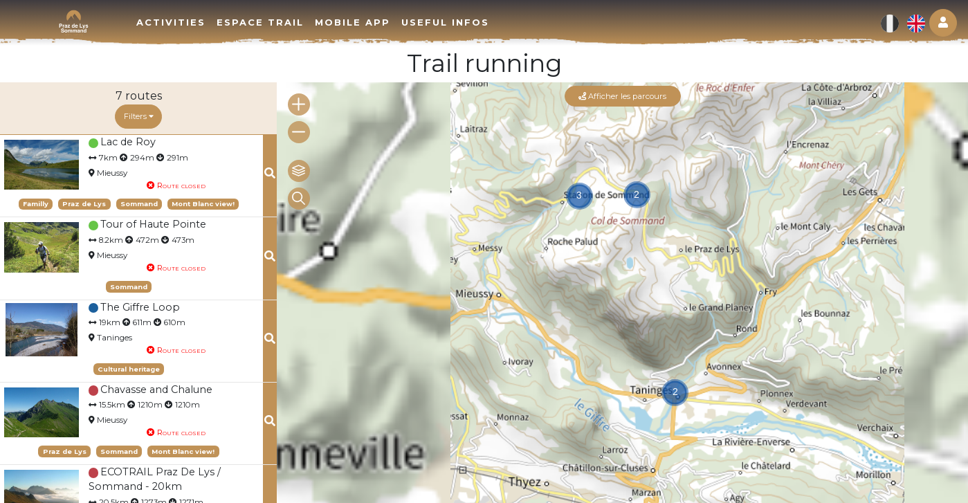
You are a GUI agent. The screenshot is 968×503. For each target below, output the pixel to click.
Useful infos (445, 22)
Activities (171, 22)
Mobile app (352, 22)
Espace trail (260, 22)
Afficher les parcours (622, 96)
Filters (139, 116)
